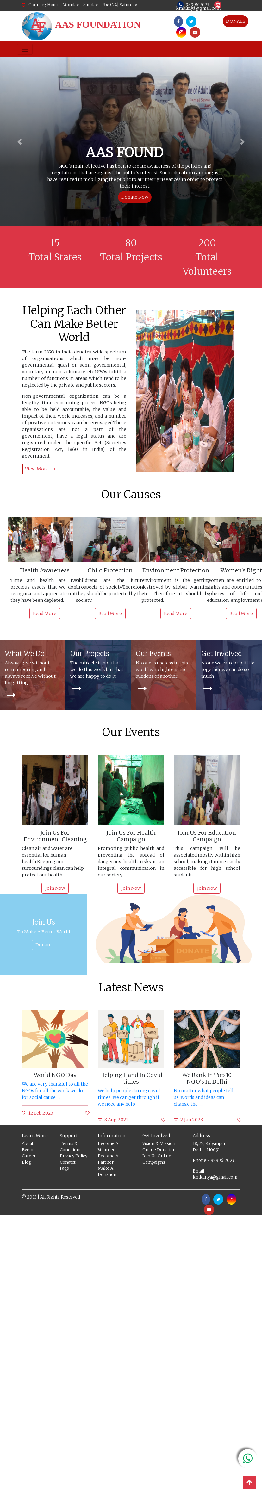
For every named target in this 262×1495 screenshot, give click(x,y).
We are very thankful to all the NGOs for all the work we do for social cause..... (55, 1090)
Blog (26, 1162)
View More (40, 469)
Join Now (55, 888)
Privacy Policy (73, 1156)
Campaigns (153, 1162)
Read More (44, 613)
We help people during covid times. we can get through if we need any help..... (129, 1097)
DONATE (235, 21)
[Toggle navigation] (25, 49)
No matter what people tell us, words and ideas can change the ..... (204, 1097)
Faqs (64, 1168)
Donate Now (134, 197)
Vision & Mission (158, 1144)
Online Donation (159, 1150)
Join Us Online (156, 1156)
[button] (19, 141)
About (28, 1144)
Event (28, 1150)
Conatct (68, 1162)
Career (29, 1156)
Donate (43, 945)
